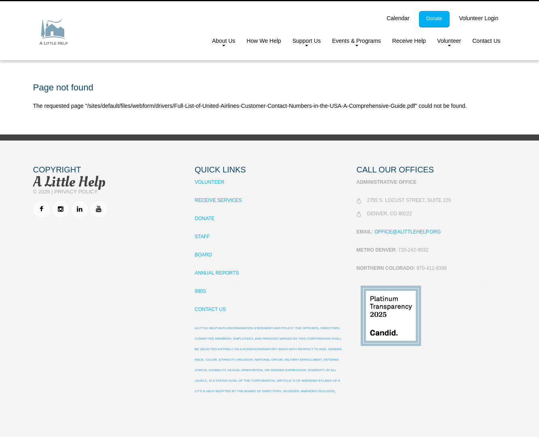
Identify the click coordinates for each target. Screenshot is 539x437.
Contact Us (486, 41)
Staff (202, 237)
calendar (398, 18)
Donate (205, 218)
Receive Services (218, 200)
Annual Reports (217, 273)
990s (200, 291)
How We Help (264, 41)
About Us (220, 42)
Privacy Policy (75, 192)
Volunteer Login (478, 18)
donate (434, 18)
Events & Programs (353, 42)
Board (203, 255)
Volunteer (446, 42)
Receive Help (409, 41)
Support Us (304, 42)
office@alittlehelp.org (407, 232)
